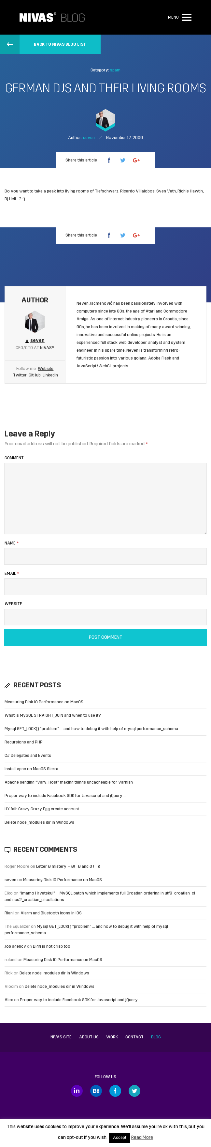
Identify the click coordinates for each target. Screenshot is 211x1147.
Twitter (20, 375)
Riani (9, 913)
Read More (142, 1138)
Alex (9, 1000)
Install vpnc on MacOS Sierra (31, 769)
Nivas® (47, 348)
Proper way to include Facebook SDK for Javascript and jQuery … (65, 796)
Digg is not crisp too (51, 946)
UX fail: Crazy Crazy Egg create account (42, 809)
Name (12, 543)
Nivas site (61, 1037)
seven (10, 880)
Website (45, 369)
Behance (96, 1091)
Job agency (15, 946)
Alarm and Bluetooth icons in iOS (51, 913)
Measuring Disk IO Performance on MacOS (44, 702)
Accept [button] (119, 1138)
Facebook (115, 1091)
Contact (134, 1037)
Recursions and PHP (24, 742)
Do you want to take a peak (30, 191)
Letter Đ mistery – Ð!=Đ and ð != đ (68, 866)
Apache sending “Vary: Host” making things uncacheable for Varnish (69, 782)
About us (89, 1037)
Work (112, 1037)
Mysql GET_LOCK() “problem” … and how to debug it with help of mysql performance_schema (91, 729)
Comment (14, 458)
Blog (156, 1037)
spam (115, 70)
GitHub (35, 375)
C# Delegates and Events (28, 756)
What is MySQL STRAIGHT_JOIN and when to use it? (53, 715)
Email (12, 574)
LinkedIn (50, 375)
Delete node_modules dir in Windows (39, 822)
